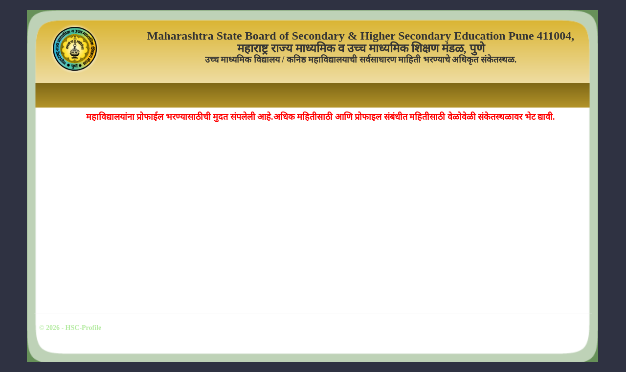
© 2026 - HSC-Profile (70, 327)
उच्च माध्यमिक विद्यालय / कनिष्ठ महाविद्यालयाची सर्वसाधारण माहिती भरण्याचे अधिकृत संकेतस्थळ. (361, 60)
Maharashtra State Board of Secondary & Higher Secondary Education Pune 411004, (361, 35)
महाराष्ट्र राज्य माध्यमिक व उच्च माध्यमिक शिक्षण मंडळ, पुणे (361, 48)
